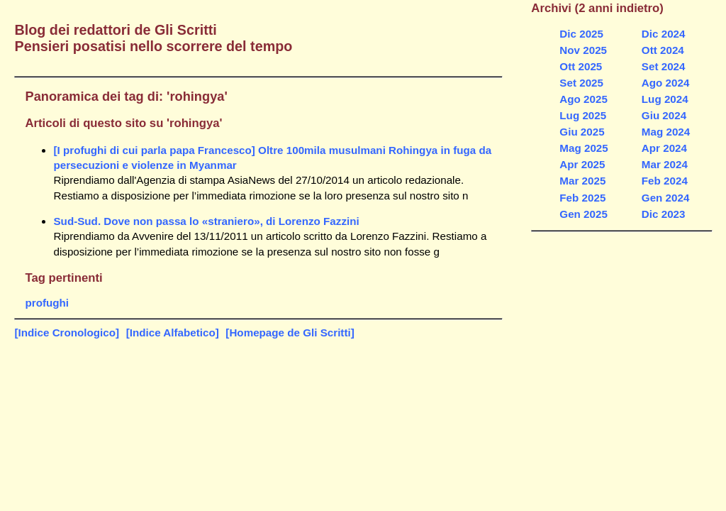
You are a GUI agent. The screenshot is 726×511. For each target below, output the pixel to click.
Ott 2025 (580, 66)
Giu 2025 (581, 132)
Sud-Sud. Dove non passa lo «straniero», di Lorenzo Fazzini (206, 221)
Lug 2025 (582, 115)
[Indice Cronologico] (66, 332)
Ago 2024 (666, 83)
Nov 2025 (583, 50)
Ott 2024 (663, 50)
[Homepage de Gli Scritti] (289, 332)
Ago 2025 (583, 99)
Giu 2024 (664, 115)
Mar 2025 (582, 181)
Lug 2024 (665, 99)
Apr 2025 (582, 164)
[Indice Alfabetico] (172, 332)
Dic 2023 (664, 214)
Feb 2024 (665, 181)
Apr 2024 (664, 148)
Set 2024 (664, 66)
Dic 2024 (664, 34)
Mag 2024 (666, 132)
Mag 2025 (583, 148)
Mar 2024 (665, 164)
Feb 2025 (582, 198)
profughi (47, 303)
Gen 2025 (583, 214)
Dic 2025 (581, 34)
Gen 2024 (666, 198)
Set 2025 (581, 83)
